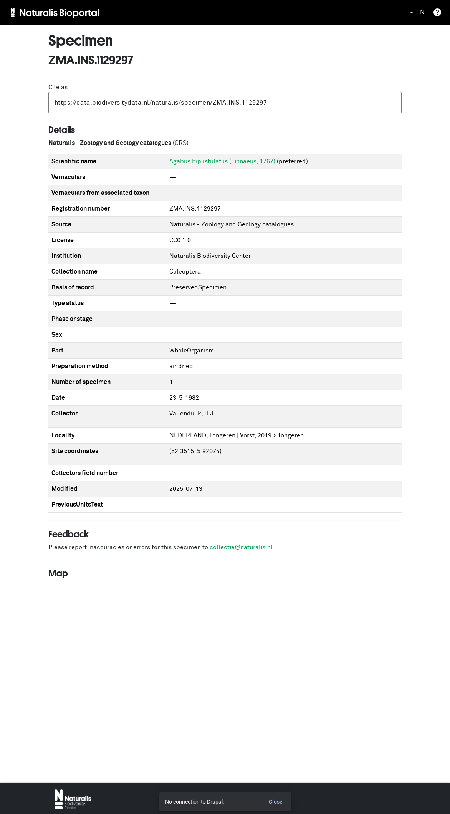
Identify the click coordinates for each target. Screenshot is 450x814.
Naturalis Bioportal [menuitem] (59, 12)
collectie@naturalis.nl (241, 547)
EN (416, 12)
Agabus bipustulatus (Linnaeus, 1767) (222, 161)
